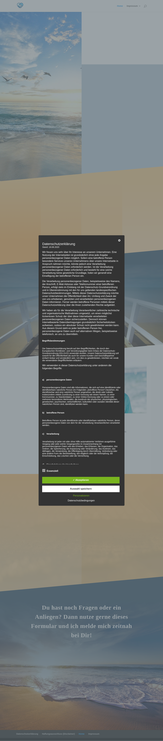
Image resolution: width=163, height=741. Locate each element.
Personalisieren (81, 495)
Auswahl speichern (81, 489)
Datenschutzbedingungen (81, 500)
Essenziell (50, 470)
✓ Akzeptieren (81, 480)
